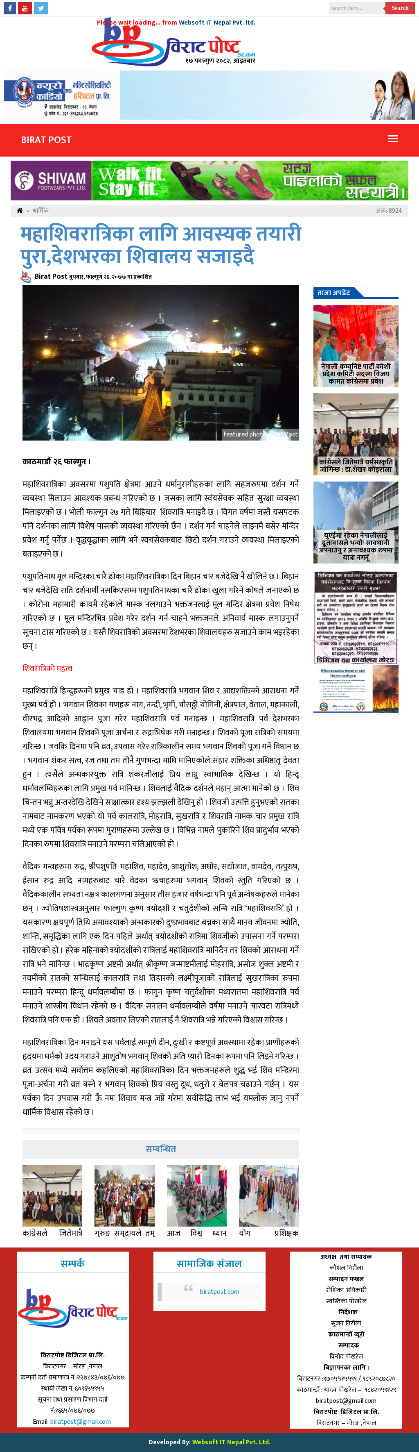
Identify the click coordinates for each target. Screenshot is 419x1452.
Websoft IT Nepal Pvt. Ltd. (231, 1442)
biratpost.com (219, 1291)
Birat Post (46, 140)
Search (400, 8)
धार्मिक (41, 210)
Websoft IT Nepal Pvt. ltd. (217, 22)
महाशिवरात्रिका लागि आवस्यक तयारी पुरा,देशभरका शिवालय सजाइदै (161, 245)
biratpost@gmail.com (81, 1421)
